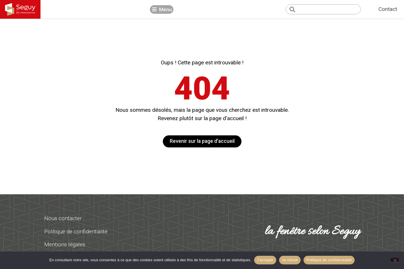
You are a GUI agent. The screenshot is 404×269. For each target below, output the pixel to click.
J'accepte (265, 260)
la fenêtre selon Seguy (312, 232)
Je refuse (290, 260)
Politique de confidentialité (329, 260)
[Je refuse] (395, 259)
